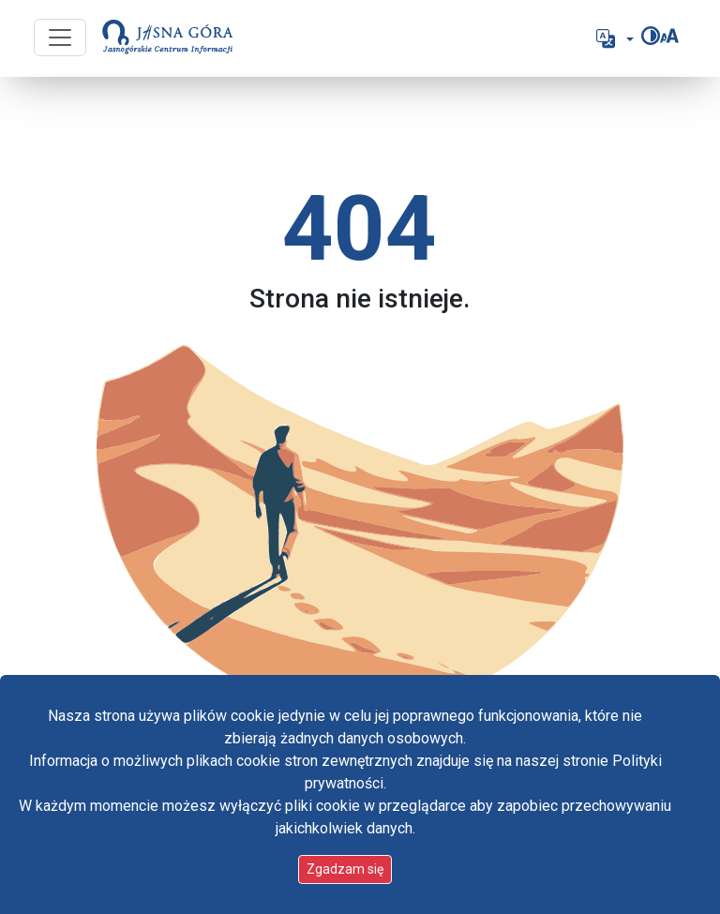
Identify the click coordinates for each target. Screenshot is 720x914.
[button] (613, 38)
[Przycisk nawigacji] (60, 37)
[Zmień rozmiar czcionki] (669, 35)
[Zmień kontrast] (650, 35)
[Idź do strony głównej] (168, 38)
